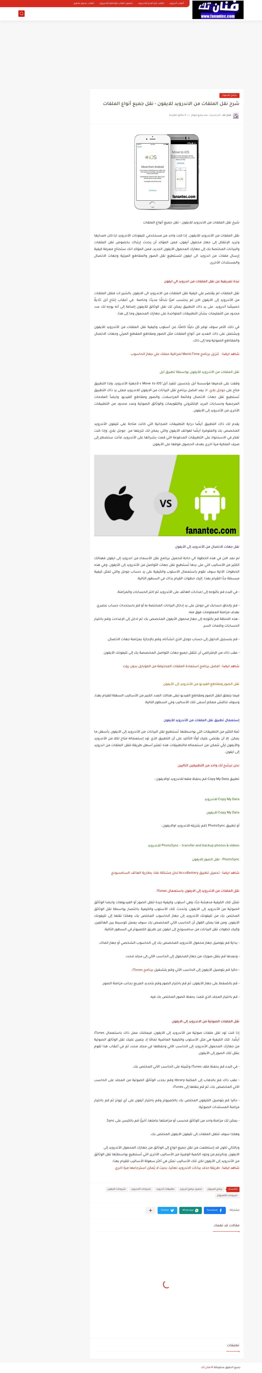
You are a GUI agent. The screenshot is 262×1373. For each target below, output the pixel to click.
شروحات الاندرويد (141, 1189)
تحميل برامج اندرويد (191, 1189)
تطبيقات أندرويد (165, 1189)
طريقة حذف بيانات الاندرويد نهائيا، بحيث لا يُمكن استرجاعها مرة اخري (168, 1168)
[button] (215, 1210)
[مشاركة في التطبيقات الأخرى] (151, 1210)
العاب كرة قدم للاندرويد (151, 3)
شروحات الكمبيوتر (227, 1195)
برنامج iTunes (142, 970)
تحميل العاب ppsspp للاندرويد (116, 3)
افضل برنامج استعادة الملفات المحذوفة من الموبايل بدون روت (171, 666)
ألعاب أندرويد (176, 3)
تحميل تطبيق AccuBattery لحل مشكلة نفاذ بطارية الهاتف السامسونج (165, 873)
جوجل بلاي (217, 390)
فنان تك (206, 1367)
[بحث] (21, 13)
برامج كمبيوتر (229, 95)
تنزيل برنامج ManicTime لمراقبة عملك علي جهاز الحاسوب (175, 354)
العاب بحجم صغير (84, 3)
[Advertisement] (131, 53)
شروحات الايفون (116, 1189)
